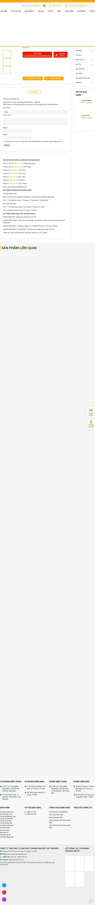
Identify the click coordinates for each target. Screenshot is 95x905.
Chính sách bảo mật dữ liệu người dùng (60, 826)
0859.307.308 (13, 177)
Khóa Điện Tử (29, 11)
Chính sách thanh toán (56, 815)
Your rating (7, 108)
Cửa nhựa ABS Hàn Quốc (8, 816)
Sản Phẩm (79, 73)
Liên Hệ (92, 11)
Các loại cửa (16, 11)
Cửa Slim (79, 55)
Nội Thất (78, 64)
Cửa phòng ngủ (5, 827)
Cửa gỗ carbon (4, 830)
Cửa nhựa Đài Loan (6, 814)
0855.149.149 (18, 167)
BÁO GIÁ (41, 11)
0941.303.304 (13, 183)
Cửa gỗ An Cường (5, 821)
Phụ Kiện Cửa (80, 69)
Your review (7, 115)
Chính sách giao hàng (56, 817)
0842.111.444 (18, 163)
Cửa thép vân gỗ (5, 835)
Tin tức (50, 11)
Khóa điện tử (4, 832)
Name (5, 128)
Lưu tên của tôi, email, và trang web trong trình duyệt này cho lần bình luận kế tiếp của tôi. (33, 141)
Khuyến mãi (81, 11)
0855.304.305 (13, 173)
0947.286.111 (13, 170)
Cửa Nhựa (79, 50)
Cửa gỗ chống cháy (6, 823)
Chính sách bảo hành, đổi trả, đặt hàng (59, 821)
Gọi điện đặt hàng (32, 78)
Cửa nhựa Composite (7, 812)
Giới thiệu (3, 11)
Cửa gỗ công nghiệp (6, 818)
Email (5, 134)
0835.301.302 (13, 180)
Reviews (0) (34, 92)
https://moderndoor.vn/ (16, 860)
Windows (79, 82)
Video (59, 11)
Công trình (69, 11)
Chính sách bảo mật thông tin (58, 812)
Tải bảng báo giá (54, 78)
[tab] (34, 92)
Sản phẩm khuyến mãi (83, 78)
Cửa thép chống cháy (6, 825)
